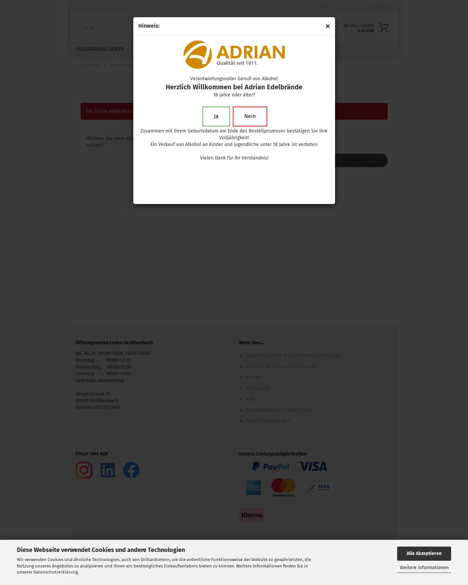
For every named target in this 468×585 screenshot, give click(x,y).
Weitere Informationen (424, 568)
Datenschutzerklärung (55, 572)
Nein (250, 116)
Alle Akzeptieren (424, 553)
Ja (216, 116)
